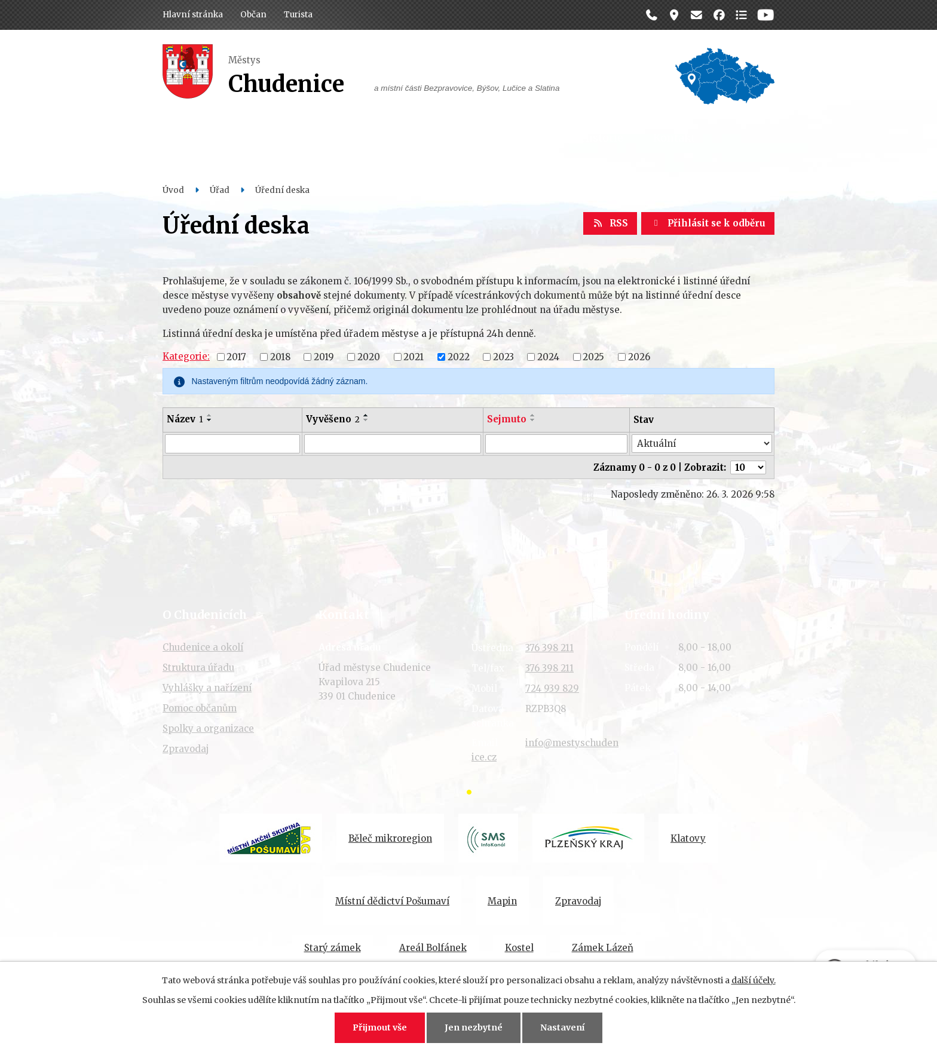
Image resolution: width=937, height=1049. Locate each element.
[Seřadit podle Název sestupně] (209, 420)
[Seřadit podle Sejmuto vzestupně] (533, 415)
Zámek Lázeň (602, 947)
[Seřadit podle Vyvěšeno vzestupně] (366, 415)
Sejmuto (506, 419)
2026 (639, 356)
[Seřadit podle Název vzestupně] (209, 415)
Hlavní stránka (193, 15)
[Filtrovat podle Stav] (702, 443)
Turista (298, 15)
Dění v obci (388, 138)
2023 (503, 356)
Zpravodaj (186, 748)
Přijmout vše (380, 1027)
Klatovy (688, 838)
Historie (602, 138)
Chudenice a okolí (203, 647)
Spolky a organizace (208, 728)
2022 (459, 356)
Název (185, 419)
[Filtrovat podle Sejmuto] (556, 443)
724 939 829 (552, 688)
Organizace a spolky (498, 138)
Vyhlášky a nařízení (207, 688)
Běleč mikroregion (390, 838)
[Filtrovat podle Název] (232, 443)
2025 (593, 356)
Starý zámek (332, 947)
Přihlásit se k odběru (707, 223)
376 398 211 (549, 648)
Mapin (502, 901)
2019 (324, 356)
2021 (413, 356)
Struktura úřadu (198, 667)
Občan (253, 15)
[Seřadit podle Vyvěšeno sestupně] (366, 420)
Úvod (173, 190)
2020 (368, 356)
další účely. (753, 980)
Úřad (317, 138)
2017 (236, 356)
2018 (280, 356)
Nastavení (562, 1027)
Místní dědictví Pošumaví (392, 901)
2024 (548, 356)
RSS (610, 223)
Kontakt (674, 138)
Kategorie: (186, 356)
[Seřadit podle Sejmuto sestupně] (533, 420)
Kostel (519, 947)
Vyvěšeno (333, 419)
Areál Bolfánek (433, 947)
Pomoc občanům (200, 708)
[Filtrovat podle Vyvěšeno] (392, 443)
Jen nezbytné (474, 1027)
